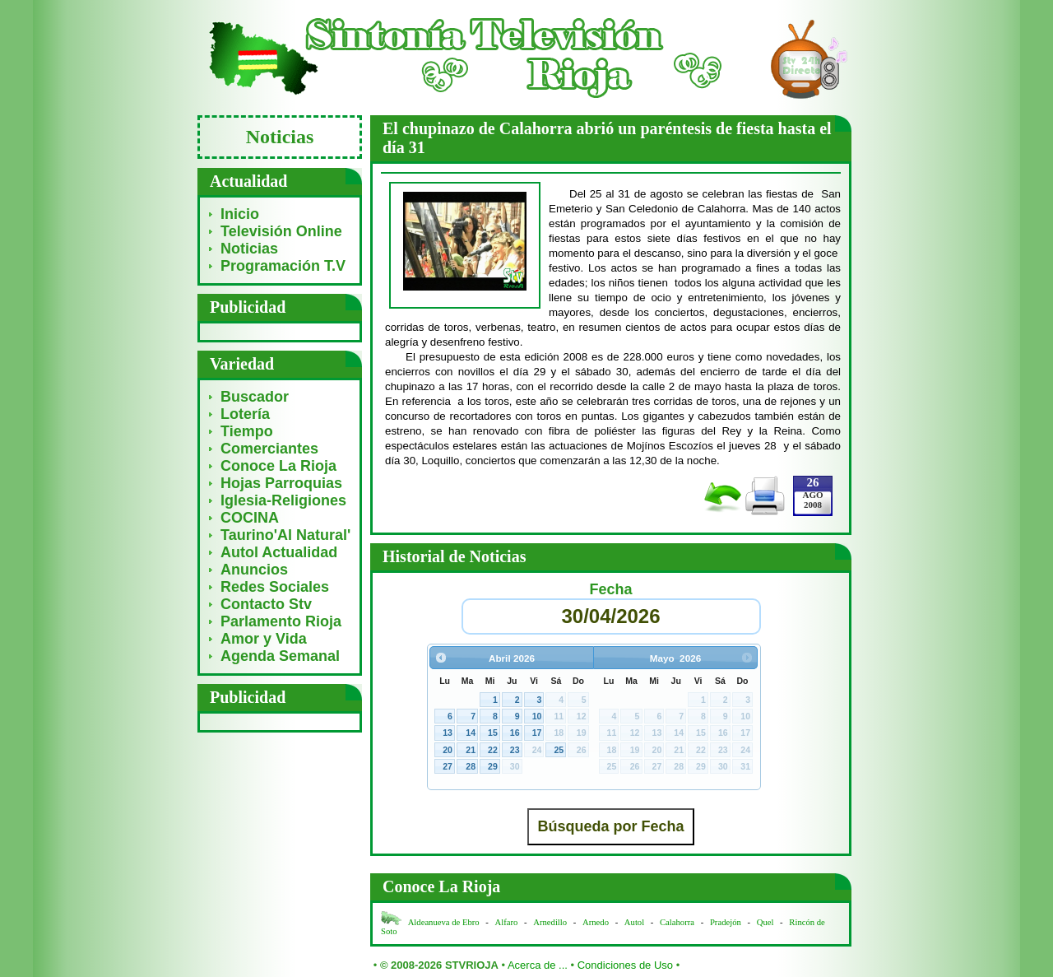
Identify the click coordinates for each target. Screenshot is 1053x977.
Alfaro (506, 922)
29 (493, 766)
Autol (635, 922)
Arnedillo (550, 922)
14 (470, 732)
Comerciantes (269, 448)
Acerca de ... (538, 965)
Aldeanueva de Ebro (444, 922)
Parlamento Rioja (280, 621)
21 (470, 750)
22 (493, 750)
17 (537, 732)
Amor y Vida (263, 638)
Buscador (254, 396)
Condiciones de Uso (625, 965)
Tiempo (246, 431)
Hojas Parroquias (281, 483)
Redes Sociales (274, 587)
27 (447, 766)
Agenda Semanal (280, 656)
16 (515, 732)
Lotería (245, 414)
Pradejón (725, 922)
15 (493, 732)
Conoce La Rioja (278, 466)
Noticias (249, 248)
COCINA (249, 517)
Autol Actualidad (278, 552)
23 (515, 750)
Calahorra (677, 922)
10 (537, 716)
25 (559, 750)
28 (470, 766)
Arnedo (595, 922)
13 (447, 732)
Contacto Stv (266, 604)
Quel (765, 922)
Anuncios (254, 569)
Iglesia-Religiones (283, 500)
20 (447, 750)
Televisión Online (281, 231)
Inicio (239, 214)
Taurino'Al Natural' (285, 535)
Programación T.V (283, 266)
